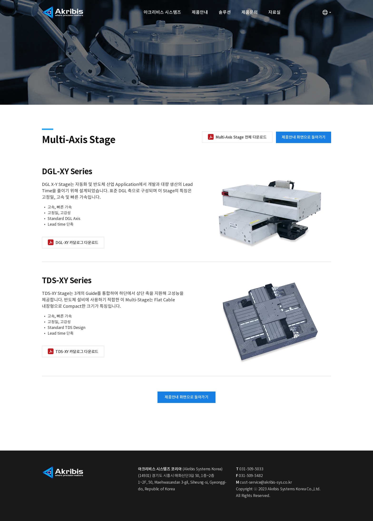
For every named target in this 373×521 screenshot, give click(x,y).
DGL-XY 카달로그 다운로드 (76, 243)
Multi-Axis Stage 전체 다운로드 (241, 137)
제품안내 (200, 12)
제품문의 (249, 12)
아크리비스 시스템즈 (162, 12)
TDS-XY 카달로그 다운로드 (76, 352)
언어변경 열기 (326, 12)
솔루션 (225, 12)
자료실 (274, 12)
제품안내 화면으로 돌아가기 (303, 137)
